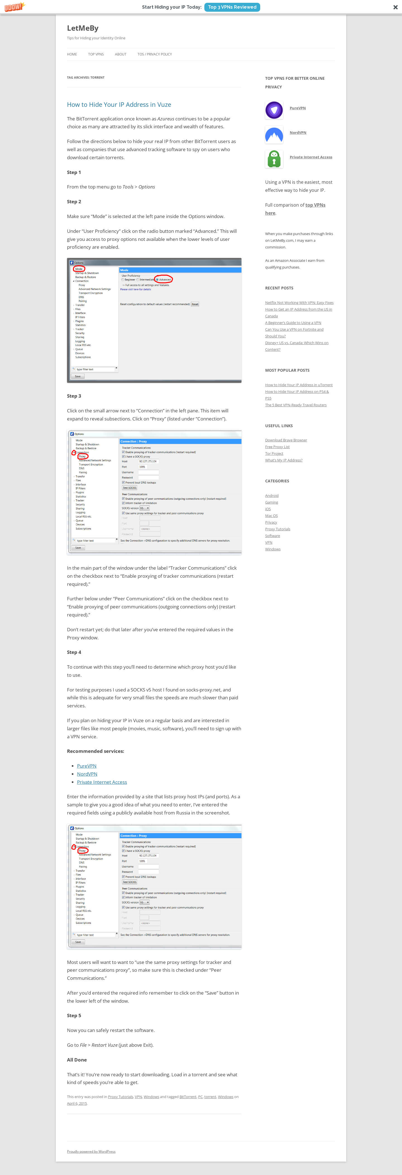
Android (272, 495)
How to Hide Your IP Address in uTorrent (299, 384)
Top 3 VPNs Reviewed (232, 7)
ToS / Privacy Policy (155, 54)
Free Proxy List (277, 446)
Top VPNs (96, 54)
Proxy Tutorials (120, 1096)
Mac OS (271, 515)
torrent (210, 1096)
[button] (201, 7)
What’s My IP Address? (284, 460)
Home (72, 54)
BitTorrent (188, 1096)
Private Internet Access (102, 782)
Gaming (271, 502)
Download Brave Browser (286, 440)
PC (200, 1096)
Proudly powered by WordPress (91, 1151)
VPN (138, 1096)
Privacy (271, 522)
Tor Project (274, 453)
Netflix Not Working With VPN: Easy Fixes (299, 302)
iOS (268, 508)
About (120, 54)
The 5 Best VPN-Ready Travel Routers (296, 404)
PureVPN (87, 766)
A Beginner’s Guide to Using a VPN (293, 322)
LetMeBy (83, 28)
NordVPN (87, 774)
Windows (151, 1096)
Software (272, 535)
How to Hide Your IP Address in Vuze (119, 104)
